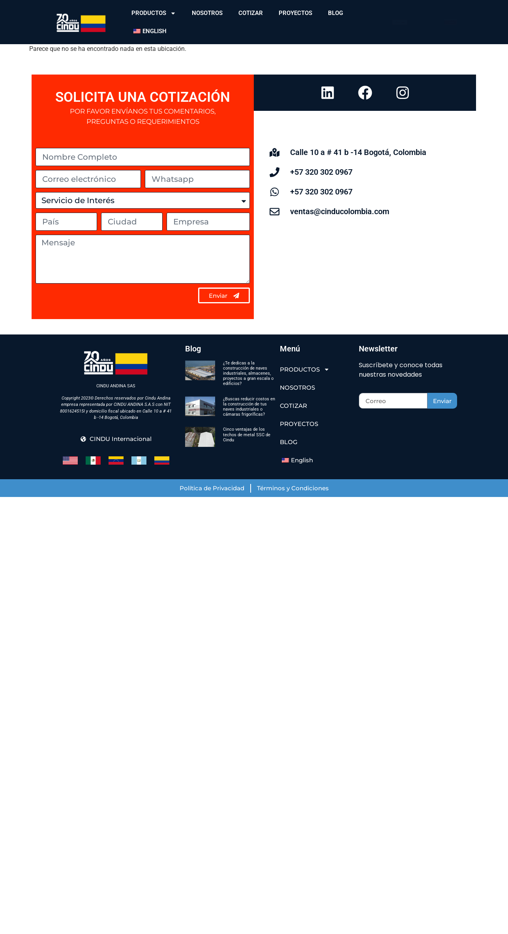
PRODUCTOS (153, 13)
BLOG (335, 13)
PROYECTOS (295, 13)
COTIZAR (250, 13)
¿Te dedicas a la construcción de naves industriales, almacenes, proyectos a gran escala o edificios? (248, 374)
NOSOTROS (207, 13)
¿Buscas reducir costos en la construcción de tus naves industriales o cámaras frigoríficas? (249, 406)
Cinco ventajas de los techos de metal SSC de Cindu (246, 434)
